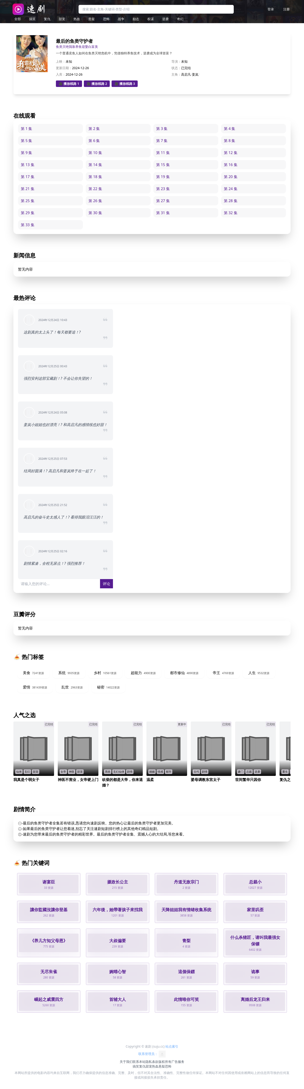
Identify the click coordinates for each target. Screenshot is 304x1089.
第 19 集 (163, 176)
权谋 (150, 19)
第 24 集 (230, 188)
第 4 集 (229, 128)
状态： (176, 68)
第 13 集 (27, 164)
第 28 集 (230, 200)
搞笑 (32, 19)
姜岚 (195, 74)
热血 (76, 19)
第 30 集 (95, 212)
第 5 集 (26, 140)
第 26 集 (95, 200)
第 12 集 (230, 152)
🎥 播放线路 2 (97, 83)
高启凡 (186, 74)
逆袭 (165, 19)
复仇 (47, 19)
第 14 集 (95, 164)
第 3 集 (161, 128)
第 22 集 (95, 188)
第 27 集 (163, 200)
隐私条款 (152, 1061)
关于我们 (126, 1061)
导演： (176, 61)
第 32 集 (230, 212)
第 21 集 (27, 188)
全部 (17, 19)
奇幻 (180, 19)
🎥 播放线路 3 (124, 83)
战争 (121, 19)
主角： (176, 74)
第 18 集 (95, 176)
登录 (271, 9)
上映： (61, 61)
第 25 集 (27, 200)
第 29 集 (27, 212)
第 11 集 (163, 152)
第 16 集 (230, 164)
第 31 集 (163, 212)
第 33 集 (27, 224)
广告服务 (177, 1061)
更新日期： (64, 68)
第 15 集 (163, 164)
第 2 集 (94, 128)
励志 (136, 19)
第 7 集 (161, 140)
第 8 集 (229, 140)
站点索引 (171, 1046)
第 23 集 (163, 188)
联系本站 (139, 1061)
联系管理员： (152, 1054)
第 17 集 (27, 176)
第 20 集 (230, 176)
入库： (61, 74)
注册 (286, 9)
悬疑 (91, 19)
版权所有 (164, 1061)
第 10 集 (95, 152)
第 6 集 (94, 140)
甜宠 (62, 19)
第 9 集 (26, 152)
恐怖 (106, 19)
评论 (106, 583)
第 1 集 (26, 128)
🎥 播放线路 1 (69, 83)
